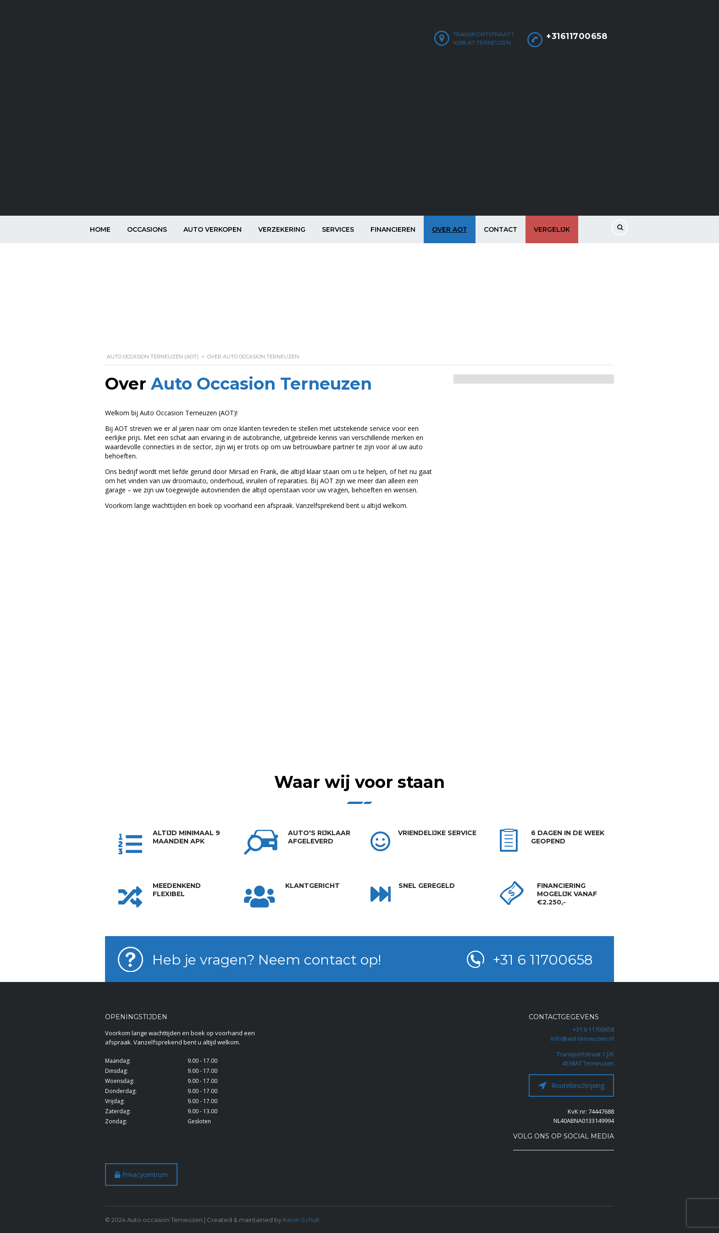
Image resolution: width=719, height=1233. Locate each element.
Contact (500, 229)
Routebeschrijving (571, 1085)
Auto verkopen (212, 229)
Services (338, 229)
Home (100, 229)
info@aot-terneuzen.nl (582, 1038)
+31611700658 (576, 36)
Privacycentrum (141, 1174)
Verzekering (281, 229)
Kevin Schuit (301, 1219)
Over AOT (449, 229)
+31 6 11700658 (593, 1029)
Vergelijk (552, 229)
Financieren (393, 229)
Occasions (147, 229)
